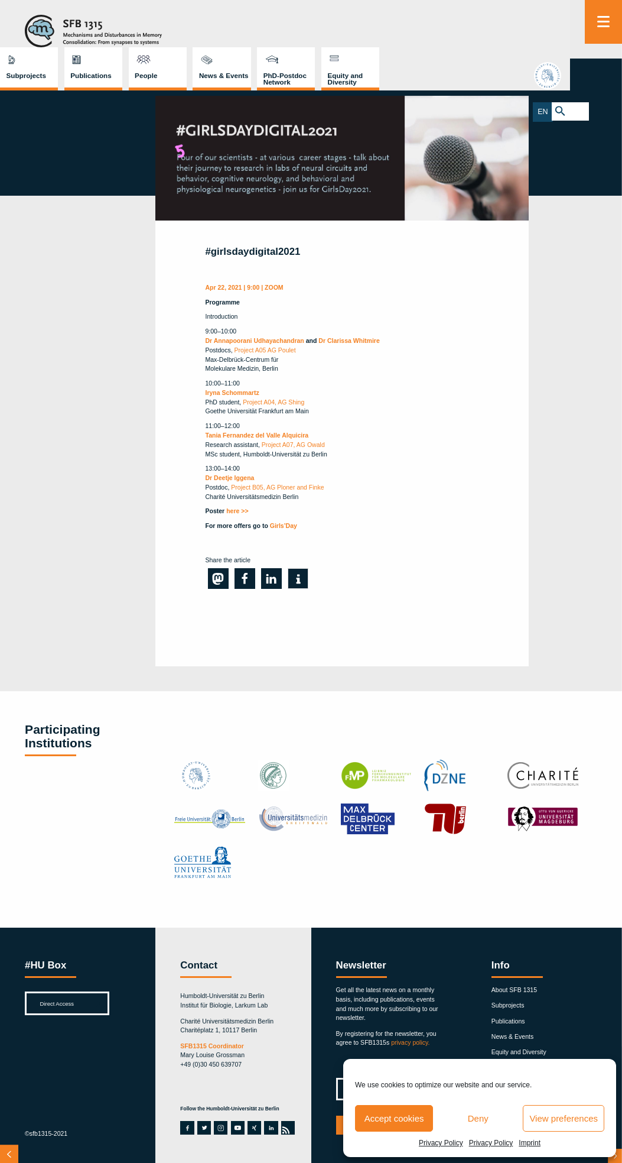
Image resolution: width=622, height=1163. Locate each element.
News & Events (410, 28)
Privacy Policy (441, 1143)
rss (287, 1128)
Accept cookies (394, 1118)
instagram (220, 1128)
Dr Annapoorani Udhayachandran (255, 340)
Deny (478, 1118)
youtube (237, 1128)
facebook (186, 1128)
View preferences (563, 1118)
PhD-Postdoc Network (471, 31)
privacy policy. (410, 1042)
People (332, 28)
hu (603, 76)
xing (254, 1128)
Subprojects (212, 28)
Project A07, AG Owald (293, 444)
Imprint (529, 1143)
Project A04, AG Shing (272, 402)
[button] (218, 578)
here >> (237, 510)
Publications (277, 28)
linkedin (270, 1128)
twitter (204, 1128)
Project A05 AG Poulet (265, 350)
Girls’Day (283, 525)
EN (594, 111)
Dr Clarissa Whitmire (348, 340)
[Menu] (603, 22)
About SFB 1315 (514, 989)
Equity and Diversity (531, 31)
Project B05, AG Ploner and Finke (277, 487)
